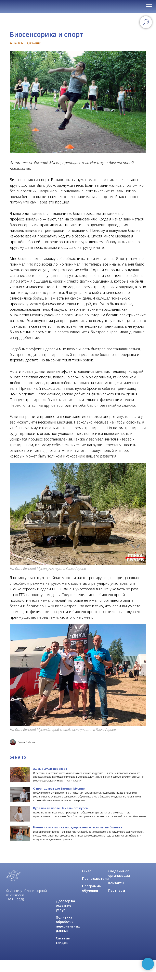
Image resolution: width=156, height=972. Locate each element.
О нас (86, 883)
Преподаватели (95, 890)
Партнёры (116, 902)
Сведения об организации (119, 885)
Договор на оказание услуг (65, 917)
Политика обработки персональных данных (68, 936)
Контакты (116, 895)
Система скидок (63, 952)
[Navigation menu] (149, 6)
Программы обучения (91, 900)
